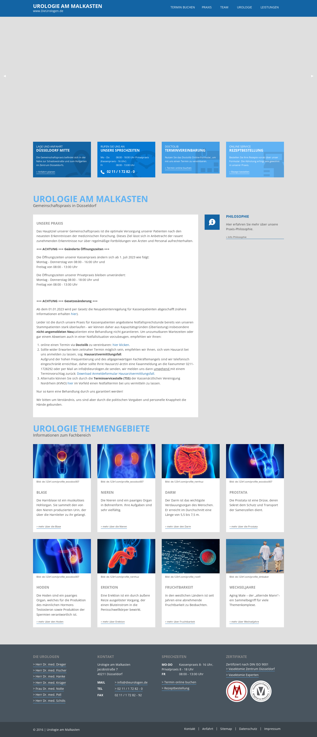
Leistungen (270, 7)
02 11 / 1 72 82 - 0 (118, 171)
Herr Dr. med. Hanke (50, 677)
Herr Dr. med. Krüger (51, 683)
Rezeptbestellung (176, 688)
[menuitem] (182, 7)
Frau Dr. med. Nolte (50, 689)
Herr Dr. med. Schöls (50, 701)
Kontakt (189, 728)
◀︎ (6, 76)
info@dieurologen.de (132, 682)
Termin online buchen (179, 171)
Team (224, 7)
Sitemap (226, 728)
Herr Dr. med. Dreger (51, 664)
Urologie (244, 7)
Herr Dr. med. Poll (48, 695)
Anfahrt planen (46, 171)
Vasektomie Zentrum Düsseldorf (252, 669)
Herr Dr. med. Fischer (51, 670)
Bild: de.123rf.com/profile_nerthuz (184, 481)
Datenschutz (248, 728)
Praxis (207, 7)
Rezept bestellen (240, 171)
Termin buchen (183, 7)
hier (74, 314)
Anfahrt (207, 728)
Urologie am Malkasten (67, 5)
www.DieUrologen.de (48, 11)
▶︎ (314, 76)
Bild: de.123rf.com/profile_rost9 (182, 576)
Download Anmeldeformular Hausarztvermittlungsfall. (116, 374)
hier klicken (121, 345)
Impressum (272, 728)
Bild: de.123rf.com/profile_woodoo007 (57, 481)
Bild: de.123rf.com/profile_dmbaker (249, 576)
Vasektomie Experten (244, 675)
